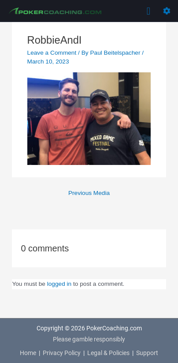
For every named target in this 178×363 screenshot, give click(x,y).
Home (28, 353)
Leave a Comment (52, 52)
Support (147, 353)
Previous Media (89, 193)
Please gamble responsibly (89, 339)
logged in (59, 284)
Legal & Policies (108, 353)
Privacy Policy (62, 353)
